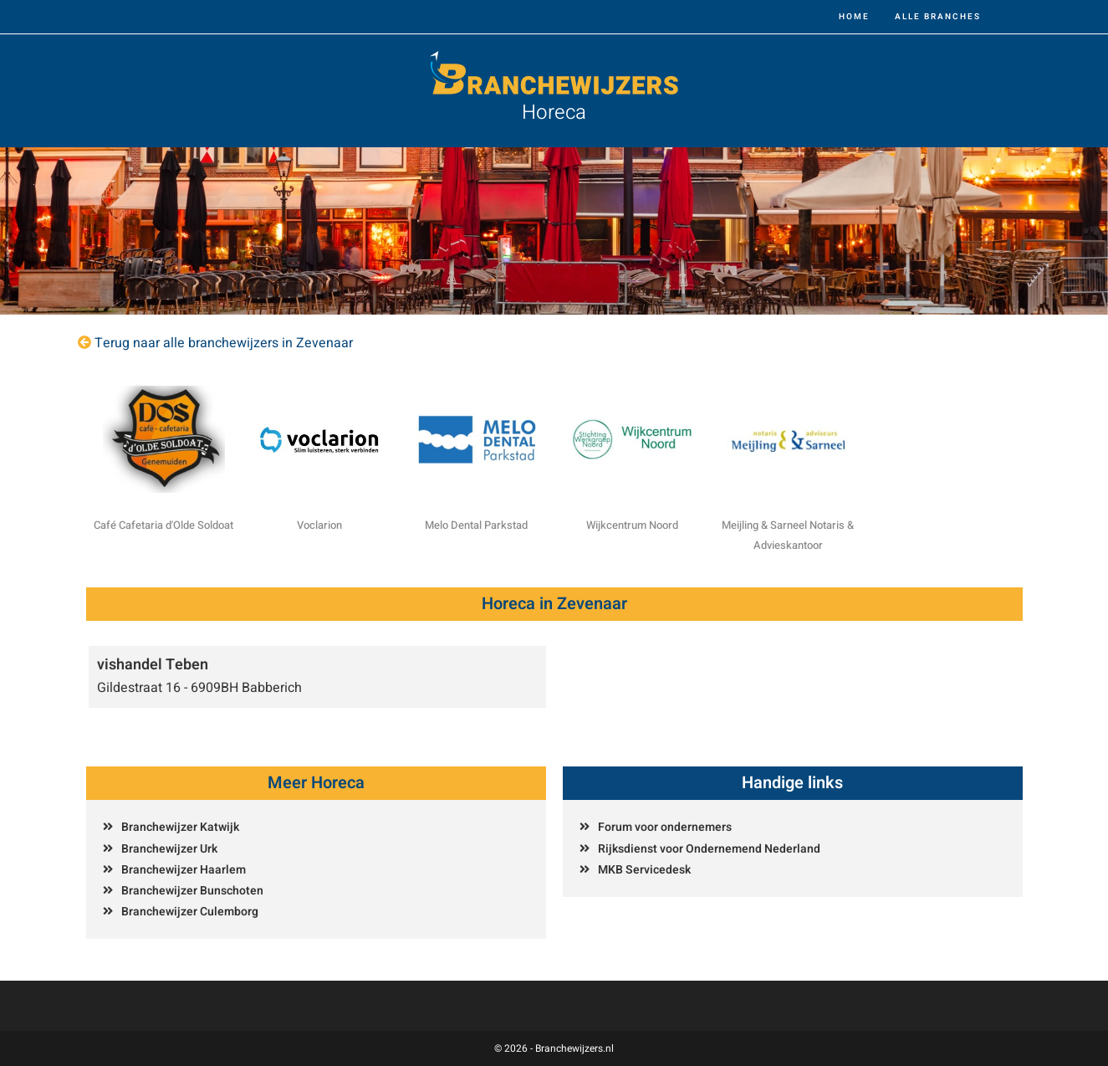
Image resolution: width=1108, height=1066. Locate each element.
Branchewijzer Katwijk (180, 827)
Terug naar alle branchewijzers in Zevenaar (223, 343)
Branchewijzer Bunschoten (192, 890)
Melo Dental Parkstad (476, 525)
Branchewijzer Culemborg (189, 911)
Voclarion (319, 525)
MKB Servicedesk (644, 870)
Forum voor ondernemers (665, 827)
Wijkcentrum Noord (632, 525)
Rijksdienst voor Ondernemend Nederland (709, 849)
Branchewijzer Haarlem (183, 870)
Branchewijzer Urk (169, 849)
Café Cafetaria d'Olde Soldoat (163, 525)
